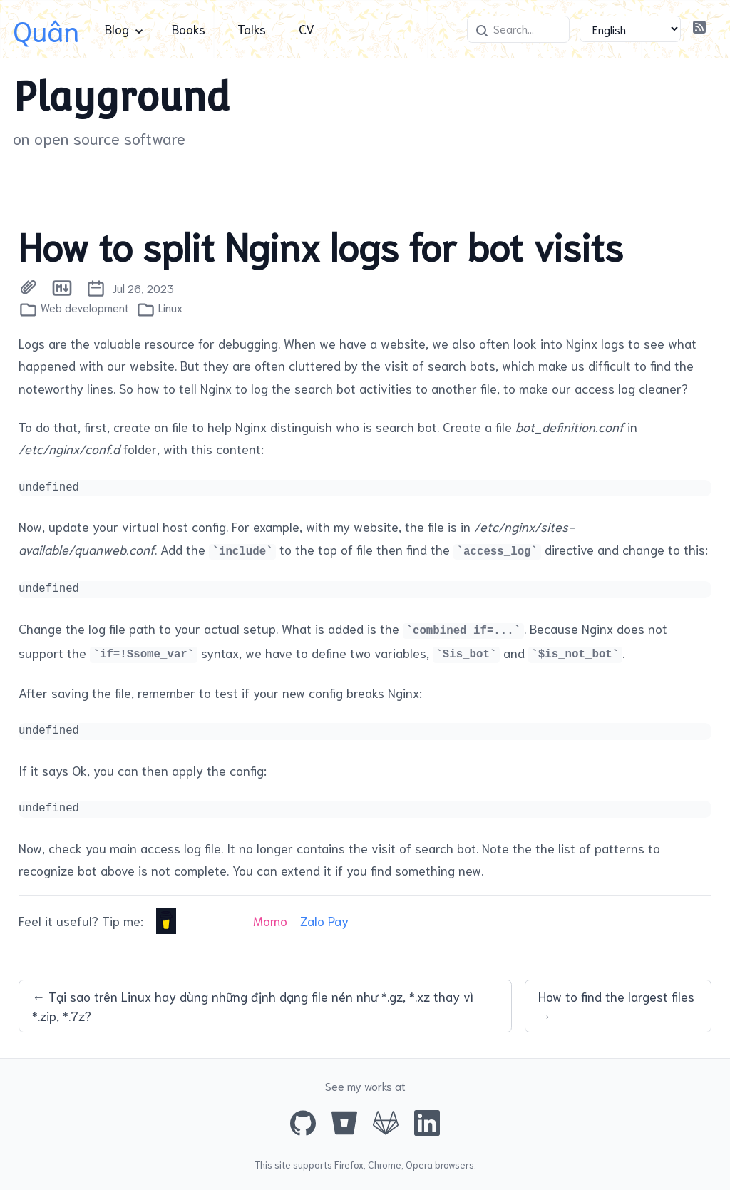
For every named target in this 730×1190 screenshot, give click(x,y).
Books (188, 28)
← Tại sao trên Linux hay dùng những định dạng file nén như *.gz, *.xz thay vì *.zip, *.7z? (252, 1006)
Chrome (384, 1164)
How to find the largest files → (616, 1006)
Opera (419, 1164)
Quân (46, 29)
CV (306, 28)
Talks (251, 28)
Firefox (349, 1164)
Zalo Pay (324, 920)
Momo (270, 920)
